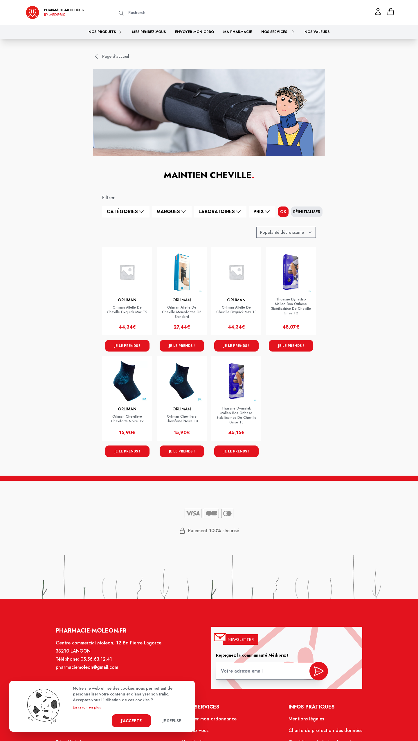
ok (283, 212)
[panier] (391, 12)
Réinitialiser (306, 212)
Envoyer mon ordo (194, 32)
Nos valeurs (317, 32)
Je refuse (172, 721)
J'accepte (131, 721)
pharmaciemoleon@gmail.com (87, 667)
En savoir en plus (87, 707)
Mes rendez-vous (149, 32)
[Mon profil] (378, 12)
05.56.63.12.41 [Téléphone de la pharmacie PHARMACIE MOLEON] (96, 659)
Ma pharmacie (237, 32)
